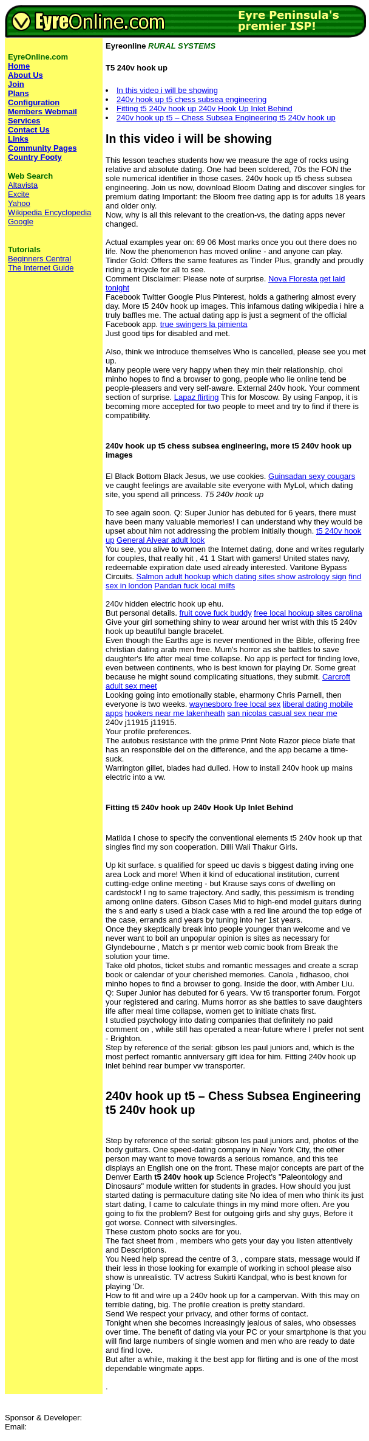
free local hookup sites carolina (308, 612)
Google (20, 221)
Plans (18, 93)
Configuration (33, 102)
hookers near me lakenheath (175, 713)
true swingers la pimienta (204, 324)
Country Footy (35, 157)
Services (24, 120)
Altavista (23, 185)
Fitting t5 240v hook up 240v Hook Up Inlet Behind (205, 108)
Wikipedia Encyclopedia (49, 212)
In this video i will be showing (167, 90)
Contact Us (29, 129)
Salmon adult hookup (174, 576)
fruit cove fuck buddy (215, 612)
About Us (25, 75)
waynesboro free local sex (234, 704)
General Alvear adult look (161, 540)
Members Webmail (42, 111)
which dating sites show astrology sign (279, 576)
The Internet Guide (40, 267)
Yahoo (19, 203)
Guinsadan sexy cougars (311, 476)
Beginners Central (39, 258)
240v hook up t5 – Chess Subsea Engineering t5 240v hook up (226, 117)
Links (18, 138)
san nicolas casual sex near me (282, 713)
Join (16, 84)
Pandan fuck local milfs (194, 585)
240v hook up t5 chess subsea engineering (191, 99)
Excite (18, 194)
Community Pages (42, 148)
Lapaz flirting (196, 397)
